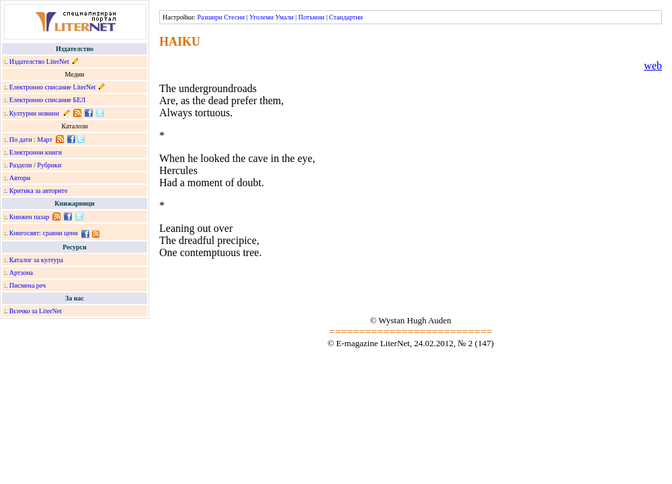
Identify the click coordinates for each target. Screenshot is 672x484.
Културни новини (34, 113)
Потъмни (311, 17)
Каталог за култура (36, 260)
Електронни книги (35, 152)
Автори (19, 178)
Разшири (209, 17)
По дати (20, 139)
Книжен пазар (29, 216)
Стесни (234, 17)
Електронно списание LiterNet (52, 87)
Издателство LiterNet (39, 61)
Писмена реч (27, 285)
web (653, 65)
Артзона (21, 272)
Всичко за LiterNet (35, 311)
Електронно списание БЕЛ (47, 100)
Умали (285, 17)
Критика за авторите (38, 190)
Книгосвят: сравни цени (43, 233)
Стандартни (346, 17)
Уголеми (261, 17)
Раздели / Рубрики (35, 165)
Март (44, 139)
